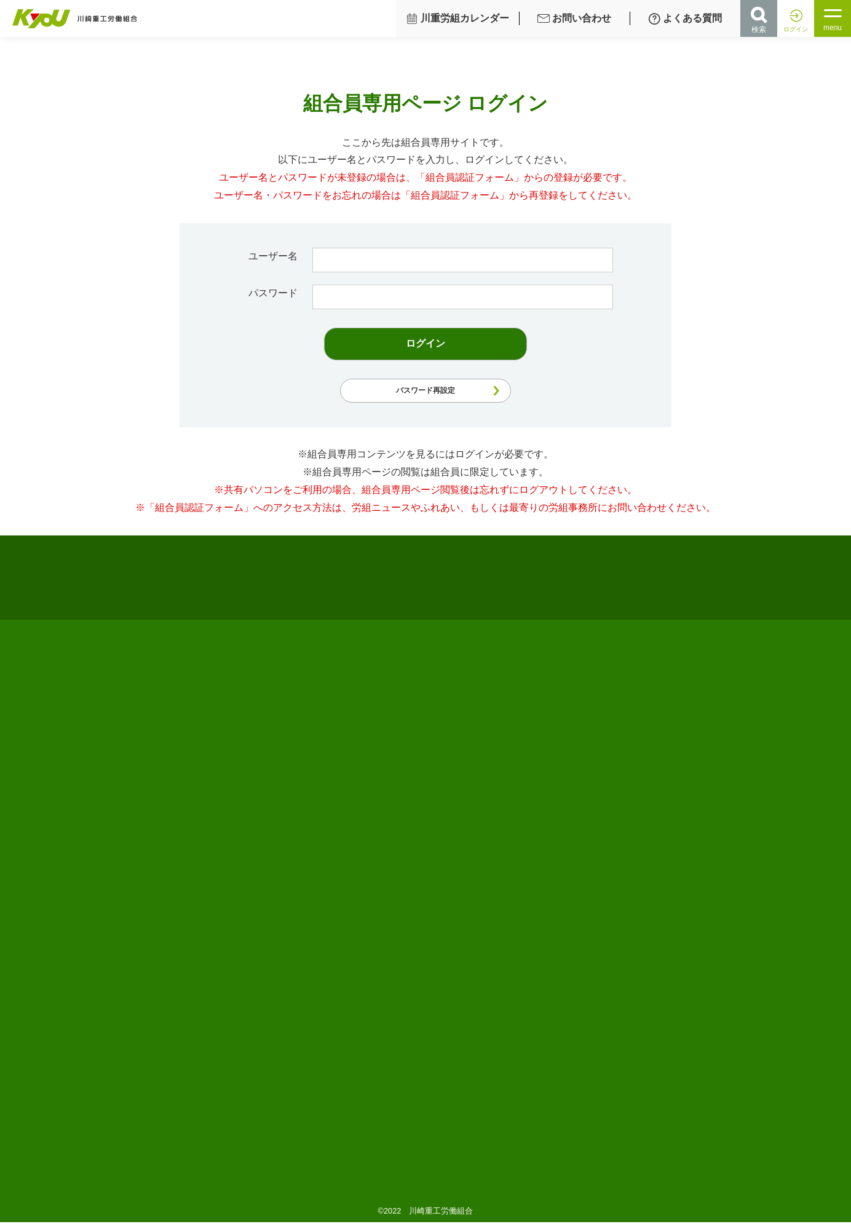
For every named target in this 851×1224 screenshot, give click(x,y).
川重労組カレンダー (457, 18)
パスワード (283, 293)
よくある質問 (685, 18)
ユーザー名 (283, 256)
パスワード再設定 (425, 390)
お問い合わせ (574, 18)
